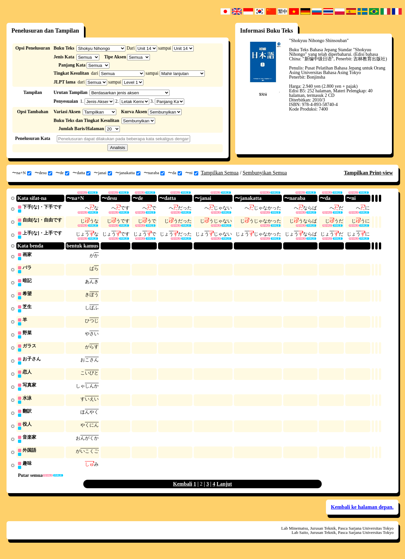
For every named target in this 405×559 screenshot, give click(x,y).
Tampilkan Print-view (368, 172)
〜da (175, 172)
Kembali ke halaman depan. (362, 513)
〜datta (81, 172)
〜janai (103, 172)
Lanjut (224, 490)
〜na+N (21, 172)
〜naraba (154, 172)
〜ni (191, 172)
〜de (62, 172)
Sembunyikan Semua (265, 172)
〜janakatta (127, 172)
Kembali (182, 490)
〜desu (43, 172)
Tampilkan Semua (220, 172)
